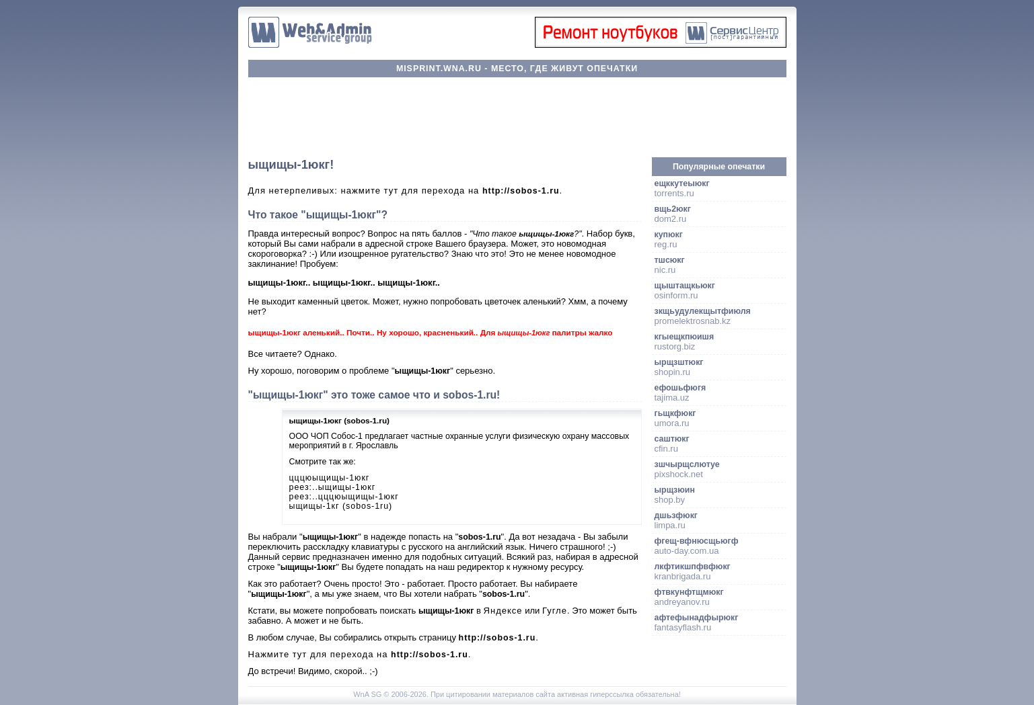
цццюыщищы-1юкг (329, 478)
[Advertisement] (517, 117)
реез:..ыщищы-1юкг (332, 487)
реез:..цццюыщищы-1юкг (344, 496)
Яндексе (503, 611)
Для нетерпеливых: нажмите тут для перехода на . (405, 190)
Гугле (554, 611)
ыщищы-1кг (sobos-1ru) (341, 506)
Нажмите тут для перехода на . (360, 654)
